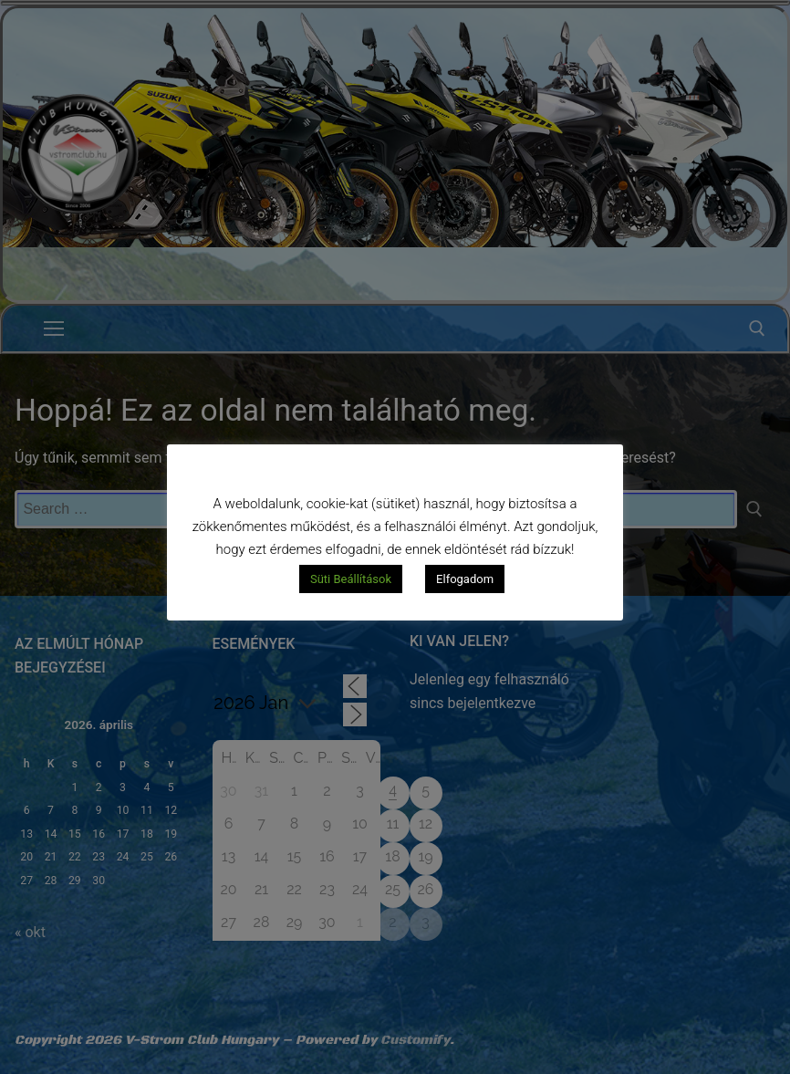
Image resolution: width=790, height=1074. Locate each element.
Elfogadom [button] (465, 579)
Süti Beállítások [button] (350, 579)
